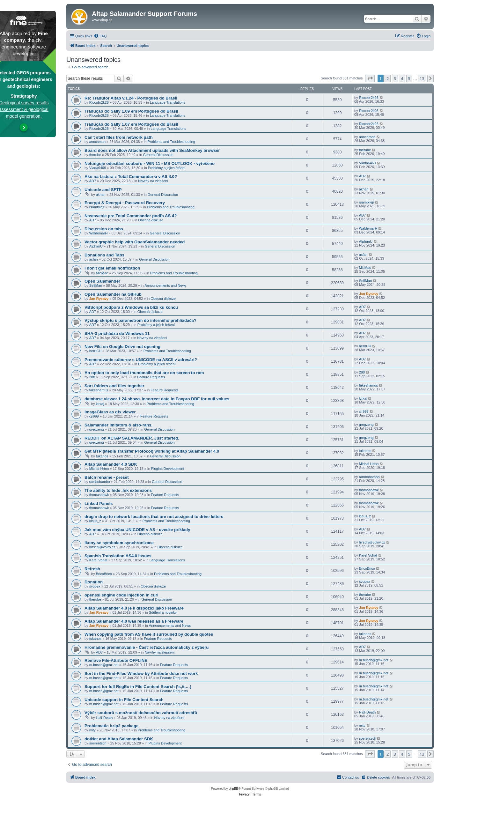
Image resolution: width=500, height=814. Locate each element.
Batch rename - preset (107, 477)
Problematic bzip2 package (111, 725)
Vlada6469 (97, 168)
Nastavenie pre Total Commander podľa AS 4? (131, 215)
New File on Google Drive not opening (122, 346)
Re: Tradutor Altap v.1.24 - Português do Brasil (131, 98)
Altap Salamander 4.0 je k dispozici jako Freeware (134, 608)
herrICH (95, 351)
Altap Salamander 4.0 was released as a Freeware (134, 621)
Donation (94, 582)
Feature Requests (151, 377)
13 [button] (422, 78)
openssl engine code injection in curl (121, 595)
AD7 (92, 181)
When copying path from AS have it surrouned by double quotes (149, 634)
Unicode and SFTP (103, 189)
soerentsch (98, 743)
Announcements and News (165, 285)
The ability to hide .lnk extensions (118, 490)
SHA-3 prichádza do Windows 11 (117, 333)
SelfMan (95, 285)
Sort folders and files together (114, 385)
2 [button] (387, 78)
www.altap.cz (102, 20)
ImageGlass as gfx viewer (110, 412)
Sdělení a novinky (163, 612)
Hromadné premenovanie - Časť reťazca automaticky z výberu (147, 647)
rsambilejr (97, 207)
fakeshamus (98, 390)
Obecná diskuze (150, 220)
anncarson (97, 142)
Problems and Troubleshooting (171, 142)
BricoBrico (104, 574)
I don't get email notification (112, 268)
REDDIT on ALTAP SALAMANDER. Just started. (132, 438)
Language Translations (167, 102)
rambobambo (99, 482)
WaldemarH (98, 233)
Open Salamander (102, 281)
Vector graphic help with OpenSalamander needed (135, 242)
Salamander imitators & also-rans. (118, 425)
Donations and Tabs (104, 255)
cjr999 (94, 416)
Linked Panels (99, 503)
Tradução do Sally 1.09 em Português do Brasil (131, 111)
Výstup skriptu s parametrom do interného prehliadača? (140, 320)
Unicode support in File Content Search (124, 699)
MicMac (102, 273)
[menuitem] (100, 36)
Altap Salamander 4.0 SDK (111, 464)
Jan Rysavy (99, 298)
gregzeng (96, 429)
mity (92, 730)
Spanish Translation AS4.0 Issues (118, 555)
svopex (94, 586)
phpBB (233, 788)
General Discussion (158, 155)
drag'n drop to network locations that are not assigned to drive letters (154, 516)
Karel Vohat (98, 560)
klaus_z (95, 521)
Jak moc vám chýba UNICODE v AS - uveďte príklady (137, 529)
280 (92, 377)
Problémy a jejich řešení (166, 168)
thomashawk (99, 495)
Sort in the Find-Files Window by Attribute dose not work (141, 673)
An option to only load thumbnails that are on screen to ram (144, 372)
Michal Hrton (99, 468)
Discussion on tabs (104, 228)
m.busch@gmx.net (104, 665)
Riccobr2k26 (99, 102)
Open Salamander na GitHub (113, 294)
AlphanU (96, 246)
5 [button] (409, 78)
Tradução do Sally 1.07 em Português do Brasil (131, 124)
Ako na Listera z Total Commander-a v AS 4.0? (131, 176)
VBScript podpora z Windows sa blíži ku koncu (131, 307)
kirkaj (100, 404)
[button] (370, 78)
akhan (101, 194)
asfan (93, 259)
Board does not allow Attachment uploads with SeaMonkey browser (152, 150)
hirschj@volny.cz (102, 547)
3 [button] (395, 78)
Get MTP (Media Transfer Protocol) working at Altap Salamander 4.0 (152, 451)
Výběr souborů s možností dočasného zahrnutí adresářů (141, 712)
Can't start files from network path (118, 137)
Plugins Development (167, 468)
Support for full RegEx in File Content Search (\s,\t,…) (138, 686)
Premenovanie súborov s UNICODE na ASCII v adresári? (141, 359)
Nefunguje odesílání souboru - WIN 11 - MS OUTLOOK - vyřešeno (150, 163)
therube (95, 155)
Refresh (92, 568)
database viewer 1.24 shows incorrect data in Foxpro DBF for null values (157, 398)
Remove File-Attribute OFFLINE (116, 660)
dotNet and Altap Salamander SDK (119, 738)
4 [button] (402, 78)
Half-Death (104, 718)
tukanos (102, 456)
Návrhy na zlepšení (153, 181)
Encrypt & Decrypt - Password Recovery (125, 202)
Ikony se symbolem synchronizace (119, 542)
